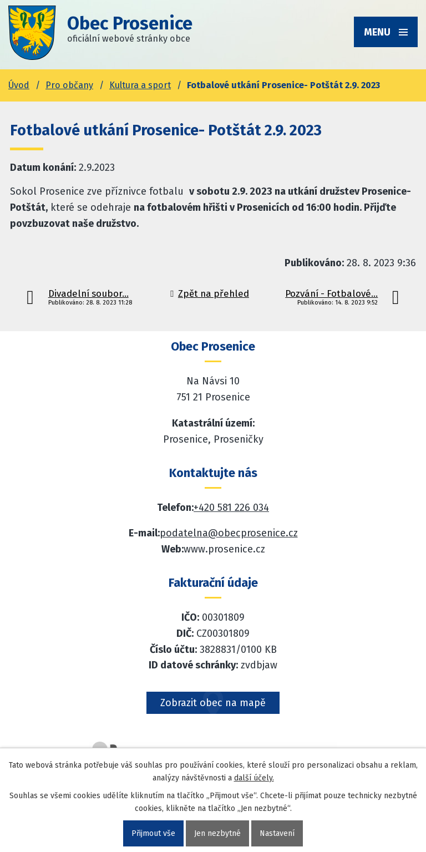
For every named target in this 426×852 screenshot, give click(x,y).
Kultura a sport (140, 85)
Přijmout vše (153, 833)
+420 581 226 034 (231, 507)
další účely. (254, 778)
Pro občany (69, 85)
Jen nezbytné (217, 833)
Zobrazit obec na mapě (213, 703)
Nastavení (277, 833)
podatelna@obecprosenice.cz (229, 533)
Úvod (18, 85)
